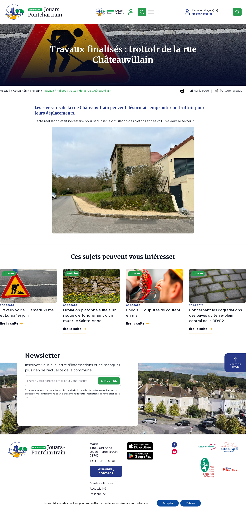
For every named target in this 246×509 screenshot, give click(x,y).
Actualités (20, 91)
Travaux (35, 91)
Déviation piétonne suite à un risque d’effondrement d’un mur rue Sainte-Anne (90, 316)
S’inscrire (109, 381)
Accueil (5, 91)
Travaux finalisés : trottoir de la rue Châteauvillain (123, 55)
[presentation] (54, 411)
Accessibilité (98, 488)
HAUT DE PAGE (235, 363)
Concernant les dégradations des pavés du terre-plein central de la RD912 (215, 316)
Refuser (190, 503)
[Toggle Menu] (151, 12)
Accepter (167, 503)
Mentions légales (101, 483)
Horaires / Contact (106, 471)
